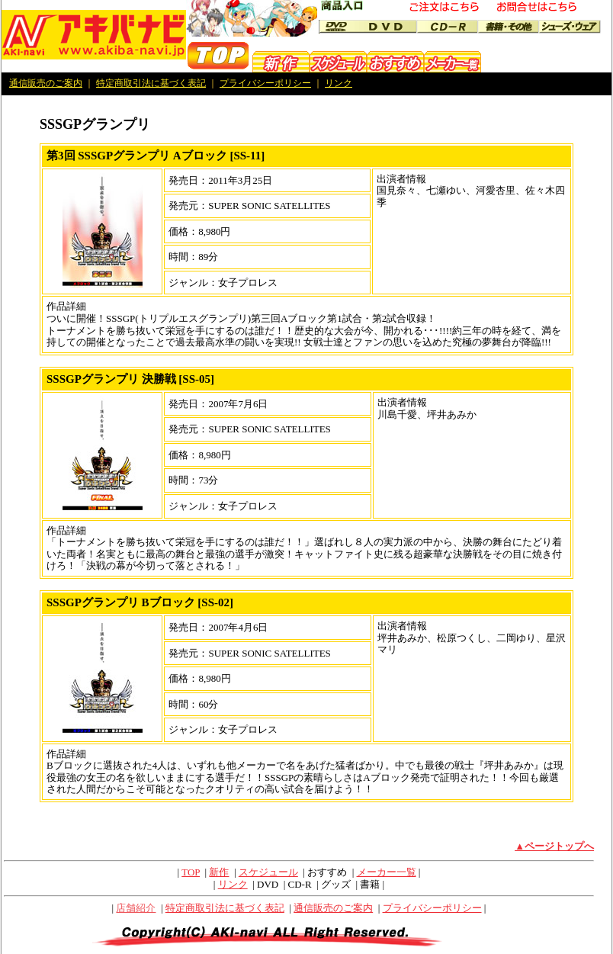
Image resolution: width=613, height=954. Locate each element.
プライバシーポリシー (265, 83)
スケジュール (268, 872)
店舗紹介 (136, 908)
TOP (190, 872)
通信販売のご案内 (45, 83)
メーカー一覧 (386, 872)
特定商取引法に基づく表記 (151, 83)
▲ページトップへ (554, 846)
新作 (219, 872)
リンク (338, 83)
